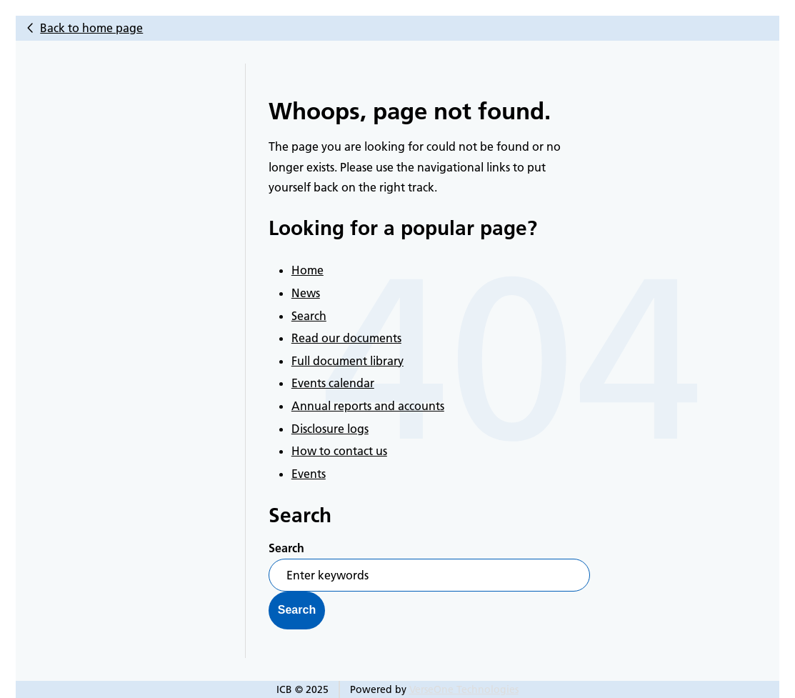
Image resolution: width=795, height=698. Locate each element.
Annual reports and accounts (367, 406)
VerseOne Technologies (464, 689)
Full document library (347, 361)
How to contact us (339, 451)
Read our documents (346, 338)
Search (308, 316)
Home (307, 270)
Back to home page (91, 28)
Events (308, 474)
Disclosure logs (330, 429)
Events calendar (332, 383)
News (305, 293)
